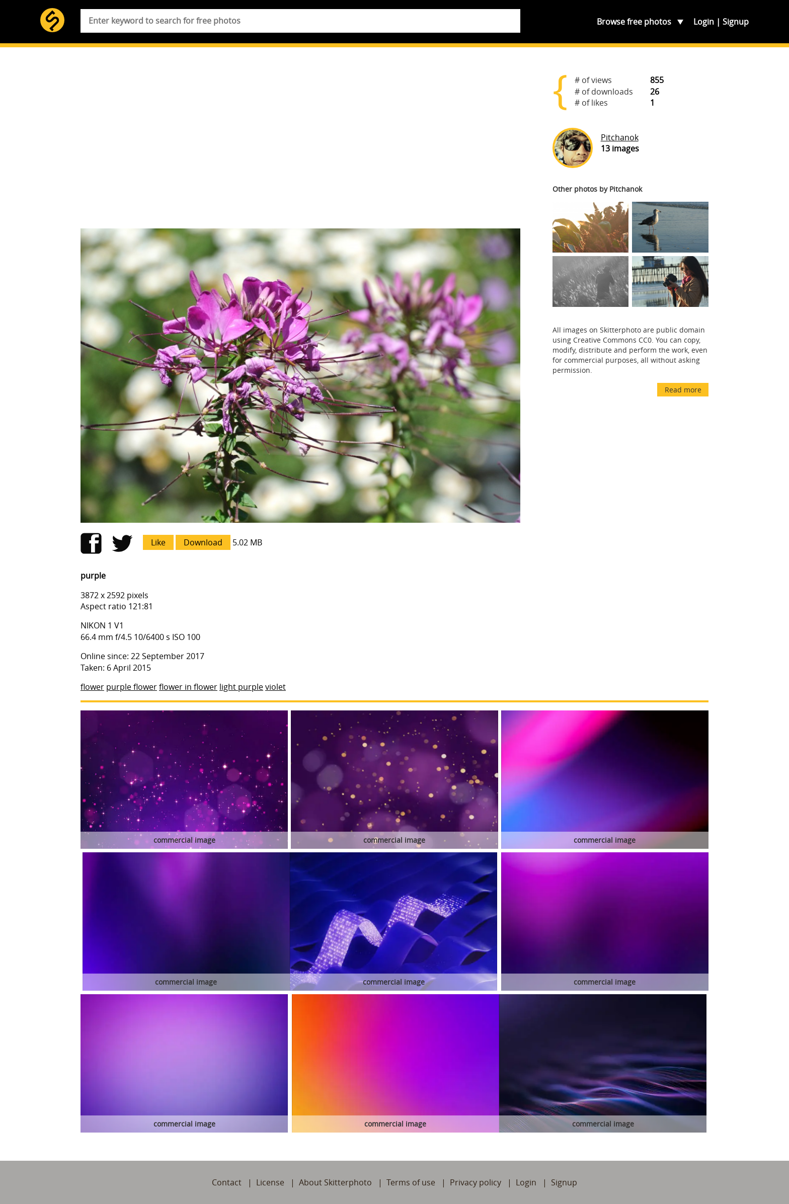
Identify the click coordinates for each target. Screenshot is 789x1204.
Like (158, 542)
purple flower (131, 686)
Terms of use (410, 1182)
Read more (683, 389)
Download (203, 542)
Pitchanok (620, 137)
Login (703, 21)
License (270, 1182)
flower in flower (188, 686)
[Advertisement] (300, 141)
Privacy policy (475, 1182)
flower (92, 686)
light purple (241, 686)
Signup (736, 21)
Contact (227, 1182)
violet (275, 686)
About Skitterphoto (335, 1182)
